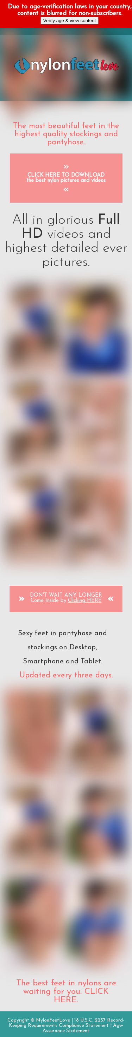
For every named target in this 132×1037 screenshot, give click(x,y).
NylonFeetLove (53, 1020)
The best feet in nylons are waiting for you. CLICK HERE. (66, 991)
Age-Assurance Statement (83, 1028)
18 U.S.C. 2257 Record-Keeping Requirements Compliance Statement (67, 1023)
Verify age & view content (69, 20)
